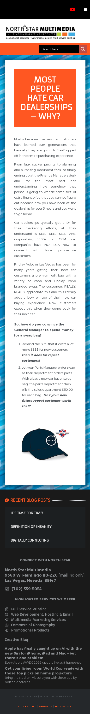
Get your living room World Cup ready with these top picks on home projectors (44, 670)
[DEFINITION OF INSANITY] (45, 527)
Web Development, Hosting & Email (39, 614)
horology (63, 706)
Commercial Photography (30, 625)
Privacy (45, 706)
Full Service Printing (26, 609)
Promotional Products (27, 630)
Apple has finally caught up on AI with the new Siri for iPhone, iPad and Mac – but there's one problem (43, 653)
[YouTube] (72, 9)
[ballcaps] (45, 445)
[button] (86, 9)
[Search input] (60, 49)
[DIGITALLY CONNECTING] (45, 541)
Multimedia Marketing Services (35, 620)
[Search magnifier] (83, 49)
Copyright (27, 706)
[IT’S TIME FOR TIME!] (45, 514)
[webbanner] (45, 31)
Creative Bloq (16, 639)
